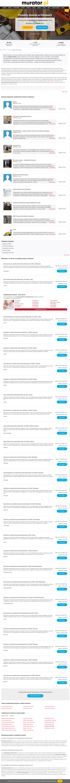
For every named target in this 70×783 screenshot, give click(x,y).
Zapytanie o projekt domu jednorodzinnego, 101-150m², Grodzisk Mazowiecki (23, 598)
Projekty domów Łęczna (28, 725)
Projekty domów (4, 716)
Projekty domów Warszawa (7, 707)
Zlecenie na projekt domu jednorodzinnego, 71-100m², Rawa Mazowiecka (22, 567)
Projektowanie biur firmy (8, 253)
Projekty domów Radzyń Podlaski (8, 729)
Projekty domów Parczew (28, 727)
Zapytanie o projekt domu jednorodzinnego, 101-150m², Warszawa (20, 489)
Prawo (40, 8)
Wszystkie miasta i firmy (51, 310)
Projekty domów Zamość (6, 721)
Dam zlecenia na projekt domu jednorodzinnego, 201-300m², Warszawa (22, 504)
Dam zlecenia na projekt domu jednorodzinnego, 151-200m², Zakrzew (21, 364)
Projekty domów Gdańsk (49, 709)
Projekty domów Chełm (27, 719)
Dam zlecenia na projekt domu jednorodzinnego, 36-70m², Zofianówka (22, 264)
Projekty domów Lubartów (6, 725)
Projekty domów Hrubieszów (50, 721)
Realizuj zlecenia (42, 28)
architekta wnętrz (25, 89)
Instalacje (24, 8)
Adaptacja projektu (6, 244)
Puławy (9, 50)
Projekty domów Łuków (49, 725)
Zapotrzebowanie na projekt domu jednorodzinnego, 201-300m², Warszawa (23, 473)
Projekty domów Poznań (6, 709)
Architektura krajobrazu (7, 246)
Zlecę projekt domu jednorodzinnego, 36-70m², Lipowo (17, 395)
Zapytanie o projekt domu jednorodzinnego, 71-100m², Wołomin (20, 551)
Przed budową (14, 8)
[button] (64, 92)
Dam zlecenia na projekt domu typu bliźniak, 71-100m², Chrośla (20, 411)
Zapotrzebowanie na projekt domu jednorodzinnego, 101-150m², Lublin (22, 317)
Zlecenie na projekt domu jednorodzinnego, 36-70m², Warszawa (20, 458)
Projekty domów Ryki (27, 729)
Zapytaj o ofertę (62, 109)
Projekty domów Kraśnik (49, 723)
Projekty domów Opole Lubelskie (8, 727)
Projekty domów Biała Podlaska (8, 719)
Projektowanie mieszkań (8, 249)
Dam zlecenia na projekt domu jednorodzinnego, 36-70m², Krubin (20, 614)
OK (60, 781)
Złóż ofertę (62, 271)
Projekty (8, 8)
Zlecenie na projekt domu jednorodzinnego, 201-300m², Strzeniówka (21, 520)
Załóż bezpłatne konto (35, 696)
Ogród (36, 8)
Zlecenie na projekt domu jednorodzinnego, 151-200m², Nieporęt (20, 645)
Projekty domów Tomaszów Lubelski (8, 730)
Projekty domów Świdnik (49, 729)
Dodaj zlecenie (27, 28)
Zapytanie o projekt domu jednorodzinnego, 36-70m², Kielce (19, 536)
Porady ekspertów (46, 8)
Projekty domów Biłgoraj (28, 721)
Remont (28, 8)
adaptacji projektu (54, 83)
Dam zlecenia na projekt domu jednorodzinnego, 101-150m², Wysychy (21, 676)
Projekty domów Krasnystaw (29, 723)
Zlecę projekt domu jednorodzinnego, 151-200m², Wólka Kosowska (20, 426)
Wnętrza (32, 8)
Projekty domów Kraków (49, 707)
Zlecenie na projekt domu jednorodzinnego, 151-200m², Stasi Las (20, 629)
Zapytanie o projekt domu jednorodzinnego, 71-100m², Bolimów (20, 660)
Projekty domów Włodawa (28, 730)
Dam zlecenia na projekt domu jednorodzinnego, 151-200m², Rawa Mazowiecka (24, 582)
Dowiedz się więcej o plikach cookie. (49, 781)
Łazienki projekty (6, 251)
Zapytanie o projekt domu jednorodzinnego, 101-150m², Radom (20, 380)
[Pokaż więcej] (51, 110)
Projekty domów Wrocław (28, 707)
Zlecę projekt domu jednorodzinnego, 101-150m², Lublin (18, 280)
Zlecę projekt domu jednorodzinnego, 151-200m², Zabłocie (18, 442)
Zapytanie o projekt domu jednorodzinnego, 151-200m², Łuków (20, 348)
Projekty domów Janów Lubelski (8, 723)
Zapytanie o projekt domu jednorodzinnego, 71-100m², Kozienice (20, 333)
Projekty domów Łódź (27, 709)
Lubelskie (4, 50)
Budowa (19, 8)
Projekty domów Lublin (49, 719)
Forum (52, 8)
